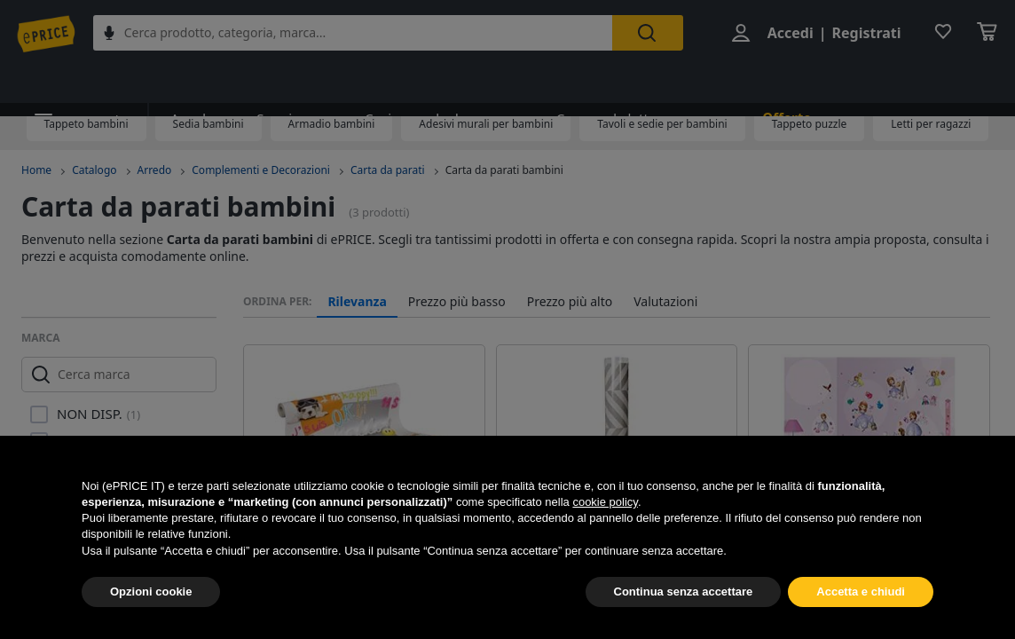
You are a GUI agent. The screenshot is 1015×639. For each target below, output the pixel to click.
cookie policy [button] (604, 502)
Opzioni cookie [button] (151, 591)
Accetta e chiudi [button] (860, 591)
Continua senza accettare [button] (683, 591)
